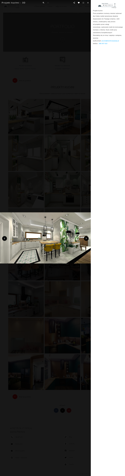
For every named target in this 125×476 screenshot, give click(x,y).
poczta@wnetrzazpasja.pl (110, 41)
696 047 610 (103, 43)
